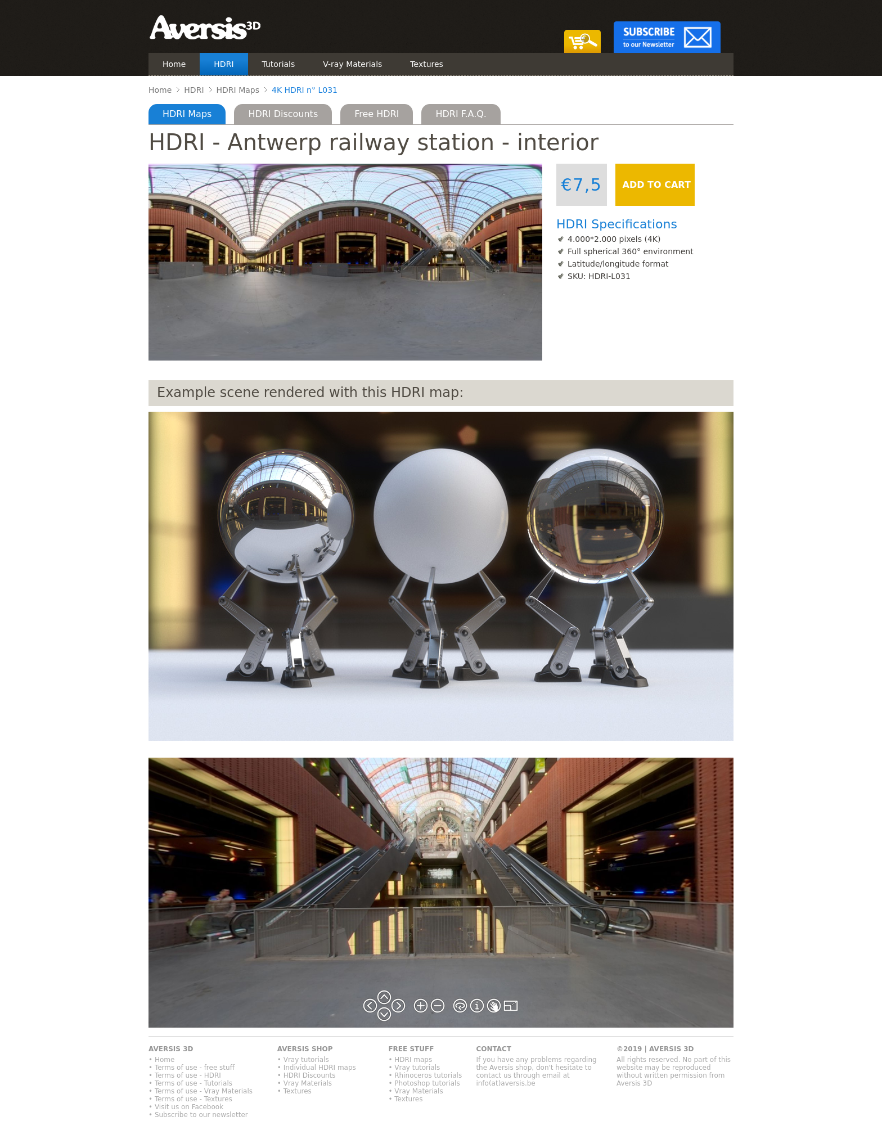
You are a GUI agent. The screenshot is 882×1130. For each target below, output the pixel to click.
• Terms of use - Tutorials (190, 1083)
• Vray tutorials (303, 1060)
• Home (161, 1060)
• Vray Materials (304, 1083)
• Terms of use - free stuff (191, 1068)
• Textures (294, 1091)
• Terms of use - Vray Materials (200, 1091)
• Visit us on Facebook (185, 1107)
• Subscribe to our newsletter (198, 1115)
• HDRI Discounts (306, 1075)
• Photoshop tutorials (424, 1083)
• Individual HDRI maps (316, 1068)
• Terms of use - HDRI (184, 1075)
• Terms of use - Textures (190, 1099)
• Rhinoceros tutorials (425, 1075)
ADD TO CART (655, 184)
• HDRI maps (410, 1060)
